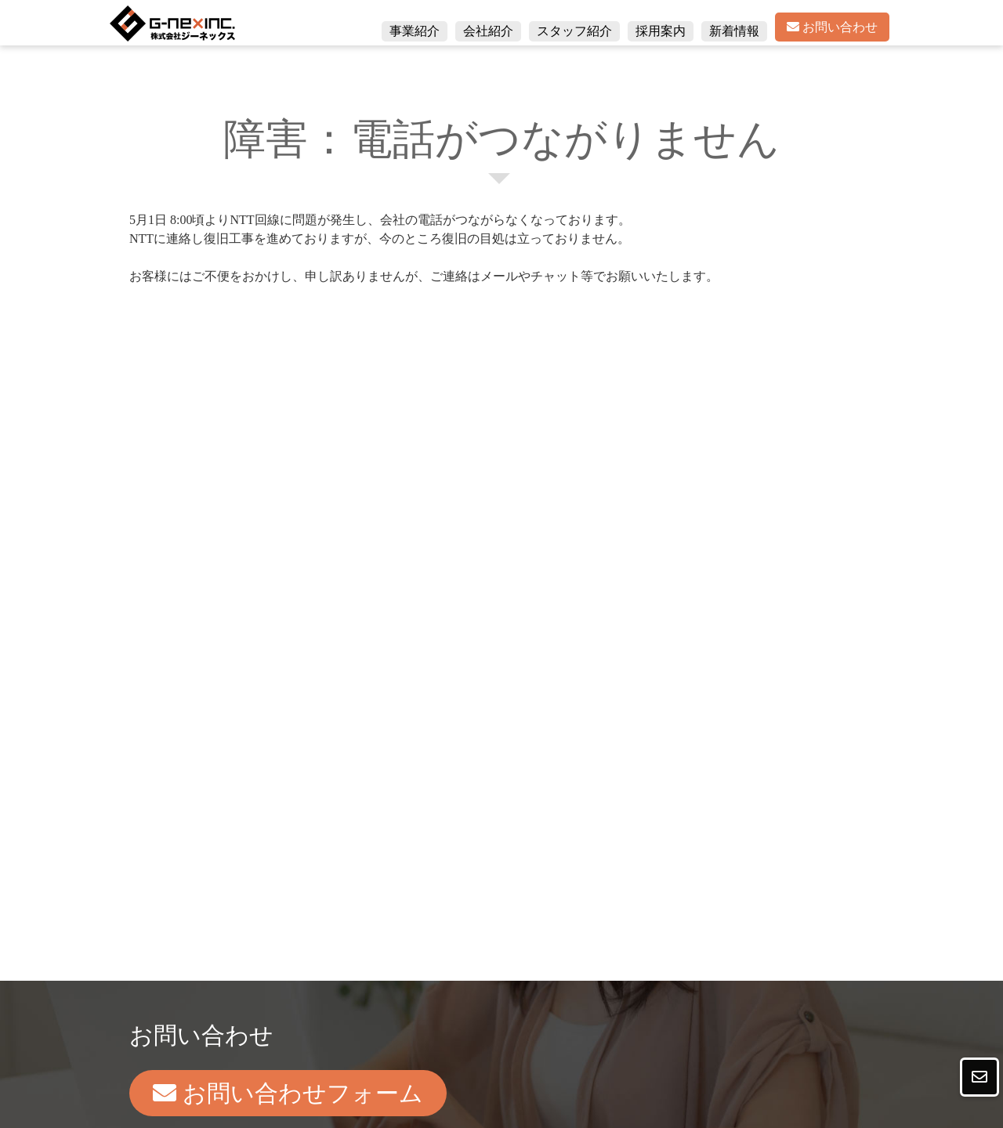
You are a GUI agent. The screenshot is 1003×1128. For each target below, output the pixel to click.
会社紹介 (488, 31)
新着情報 (734, 31)
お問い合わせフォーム (288, 1093)
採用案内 (660, 31)
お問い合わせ (832, 27)
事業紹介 (414, 31)
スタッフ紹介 (574, 31)
